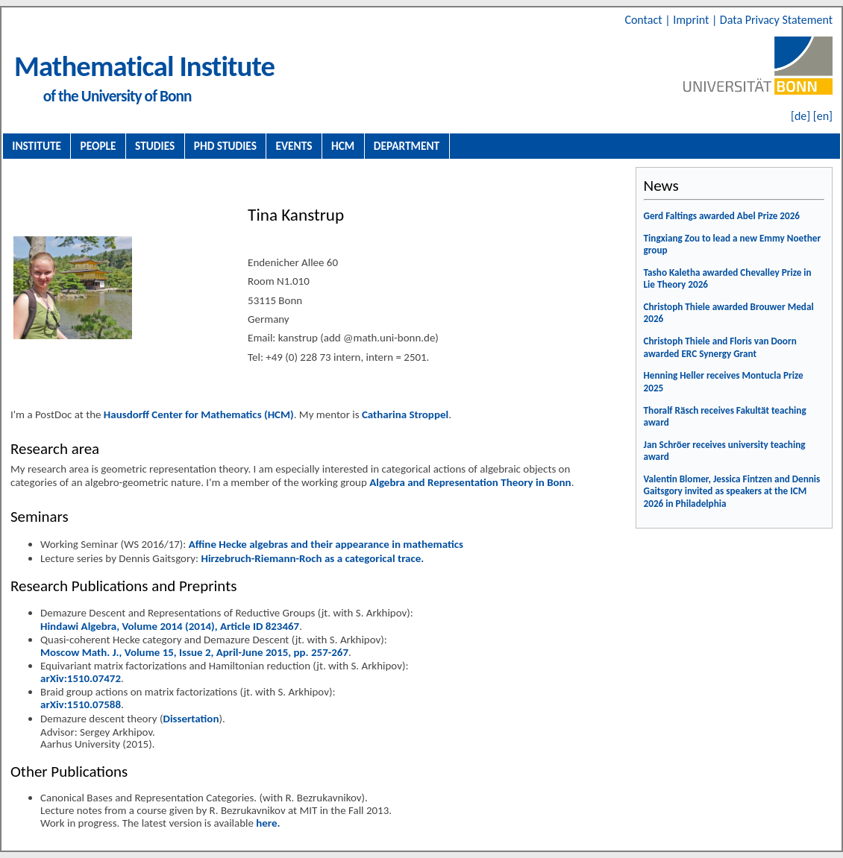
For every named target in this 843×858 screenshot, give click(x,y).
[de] (800, 116)
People (98, 146)
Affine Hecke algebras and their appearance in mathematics (326, 544)
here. (268, 823)
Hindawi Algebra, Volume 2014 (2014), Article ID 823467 (169, 626)
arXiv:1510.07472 (80, 678)
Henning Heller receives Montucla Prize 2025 (723, 381)
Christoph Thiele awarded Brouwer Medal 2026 (729, 313)
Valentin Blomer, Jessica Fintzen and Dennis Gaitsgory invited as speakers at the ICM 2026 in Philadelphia (732, 491)
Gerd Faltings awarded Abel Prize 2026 (722, 215)
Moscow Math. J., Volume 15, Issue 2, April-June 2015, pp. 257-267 (194, 652)
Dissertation (191, 718)
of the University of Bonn (117, 96)
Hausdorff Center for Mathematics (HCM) (199, 414)
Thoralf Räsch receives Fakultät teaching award (725, 416)
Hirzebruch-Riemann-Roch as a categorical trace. (312, 558)
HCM (342, 146)
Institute (36, 146)
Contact (644, 20)
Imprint (692, 20)
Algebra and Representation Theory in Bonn (470, 482)
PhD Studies (225, 146)
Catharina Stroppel (405, 414)
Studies (155, 146)
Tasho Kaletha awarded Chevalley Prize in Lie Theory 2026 (728, 278)
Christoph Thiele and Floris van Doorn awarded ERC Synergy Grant (720, 347)
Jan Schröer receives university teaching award (725, 451)
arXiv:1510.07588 (80, 704)
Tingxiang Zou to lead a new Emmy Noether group (732, 244)
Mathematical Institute (144, 65)
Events (294, 146)
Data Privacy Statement (776, 20)
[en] (823, 116)
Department (406, 146)
